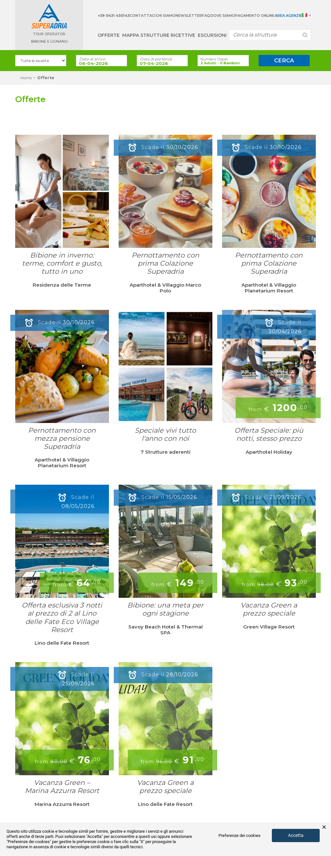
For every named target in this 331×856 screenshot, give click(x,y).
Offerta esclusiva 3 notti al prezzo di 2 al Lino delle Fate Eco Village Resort (62, 617)
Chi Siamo (166, 15)
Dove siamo (222, 15)
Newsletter (189, 15)
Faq (206, 15)
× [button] (324, 827)
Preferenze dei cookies (240, 835)
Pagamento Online (254, 15)
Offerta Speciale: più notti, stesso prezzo (268, 434)
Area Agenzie (288, 15)
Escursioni (212, 35)
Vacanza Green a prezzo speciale (268, 609)
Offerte (109, 35)
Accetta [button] (296, 835)
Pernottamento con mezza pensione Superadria (62, 438)
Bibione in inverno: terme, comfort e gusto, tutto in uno (62, 263)
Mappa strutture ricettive (158, 35)
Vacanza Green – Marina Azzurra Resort (62, 786)
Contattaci (142, 15)
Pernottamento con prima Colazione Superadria (165, 263)
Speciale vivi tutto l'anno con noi (165, 434)
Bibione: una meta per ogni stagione (165, 609)
